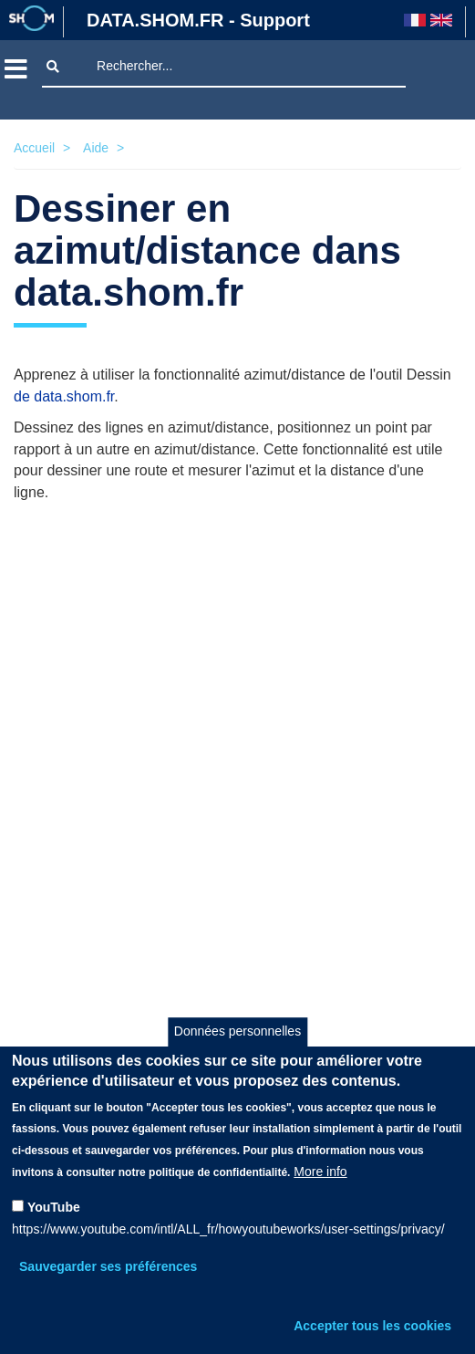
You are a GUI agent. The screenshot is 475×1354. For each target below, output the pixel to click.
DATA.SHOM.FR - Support (198, 20)
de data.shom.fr (64, 396)
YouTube (53, 1207)
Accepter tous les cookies (372, 1325)
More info (320, 1171)
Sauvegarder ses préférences (108, 1266)
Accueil (34, 148)
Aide (95, 148)
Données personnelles (237, 1031)
